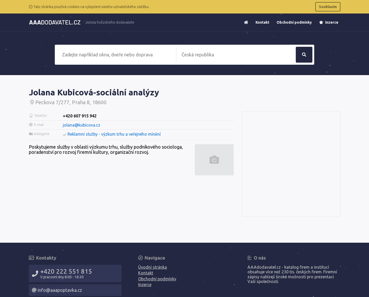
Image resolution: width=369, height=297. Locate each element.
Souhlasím (328, 7)
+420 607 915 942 (80, 116)
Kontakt (262, 22)
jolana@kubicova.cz (81, 125)
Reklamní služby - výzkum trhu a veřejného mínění (114, 134)
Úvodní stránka (152, 267)
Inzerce (328, 22)
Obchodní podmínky (294, 22)
